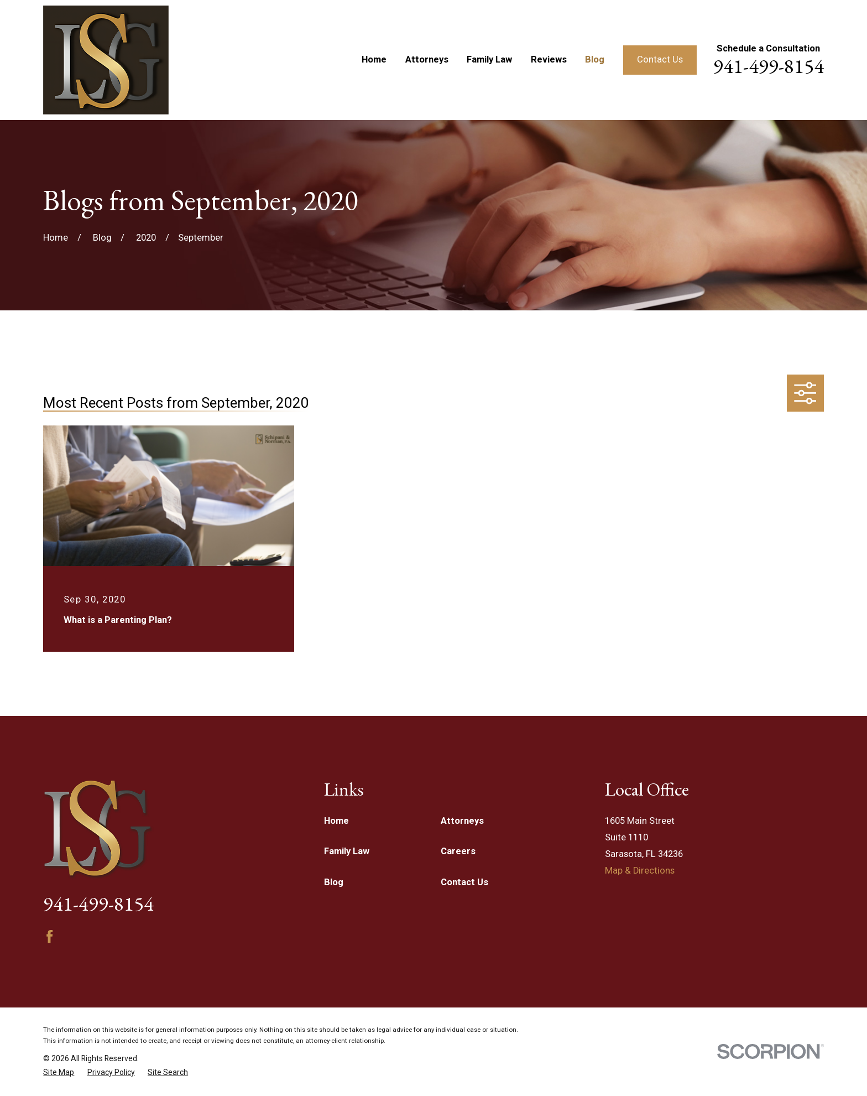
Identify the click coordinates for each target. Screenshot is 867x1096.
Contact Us (660, 59)
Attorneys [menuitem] (426, 59)
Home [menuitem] (374, 59)
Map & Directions (640, 870)
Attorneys (462, 820)
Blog (333, 882)
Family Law (346, 851)
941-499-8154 (768, 66)
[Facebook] (49, 936)
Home (336, 820)
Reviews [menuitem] (549, 59)
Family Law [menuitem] (489, 59)
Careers (458, 851)
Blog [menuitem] (594, 59)
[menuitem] (58, 1072)
